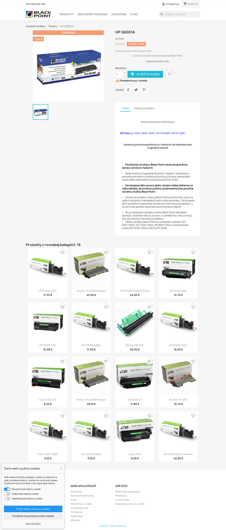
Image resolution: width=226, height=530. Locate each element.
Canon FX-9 (135, 454)
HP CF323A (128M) (91, 345)
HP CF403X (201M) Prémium (135, 290)
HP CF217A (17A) (47, 345)
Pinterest (144, 90)
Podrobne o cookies (81, 503)
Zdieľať (128, 90)
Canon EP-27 (135, 399)
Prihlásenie (77, 512)
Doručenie (118, 14)
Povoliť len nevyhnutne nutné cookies (33, 516)
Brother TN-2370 (178, 399)
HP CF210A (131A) (178, 345)
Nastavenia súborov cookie (129, 503)
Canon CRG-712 (47, 399)
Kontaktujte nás (35, 4)
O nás (134, 14)
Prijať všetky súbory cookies (33, 509)
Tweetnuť (136, 90)
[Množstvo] (119, 74)
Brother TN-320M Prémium (91, 290)
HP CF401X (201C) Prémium (178, 454)
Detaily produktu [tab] (144, 108)
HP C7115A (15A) (178, 290)
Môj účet (75, 520)
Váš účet (121, 486)
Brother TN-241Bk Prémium (91, 399)
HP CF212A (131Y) (48, 290)
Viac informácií (33, 523)
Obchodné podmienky (92, 14)
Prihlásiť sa (121, 495)
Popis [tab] (125, 108)
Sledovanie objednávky (127, 491)
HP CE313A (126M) (91, 454)
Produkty (67, 14)
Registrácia (77, 516)
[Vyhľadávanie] (179, 14)
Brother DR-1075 (135, 345)
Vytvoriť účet (122, 499)
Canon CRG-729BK (48, 454)
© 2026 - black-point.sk (113, 525)
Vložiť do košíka (145, 74)
